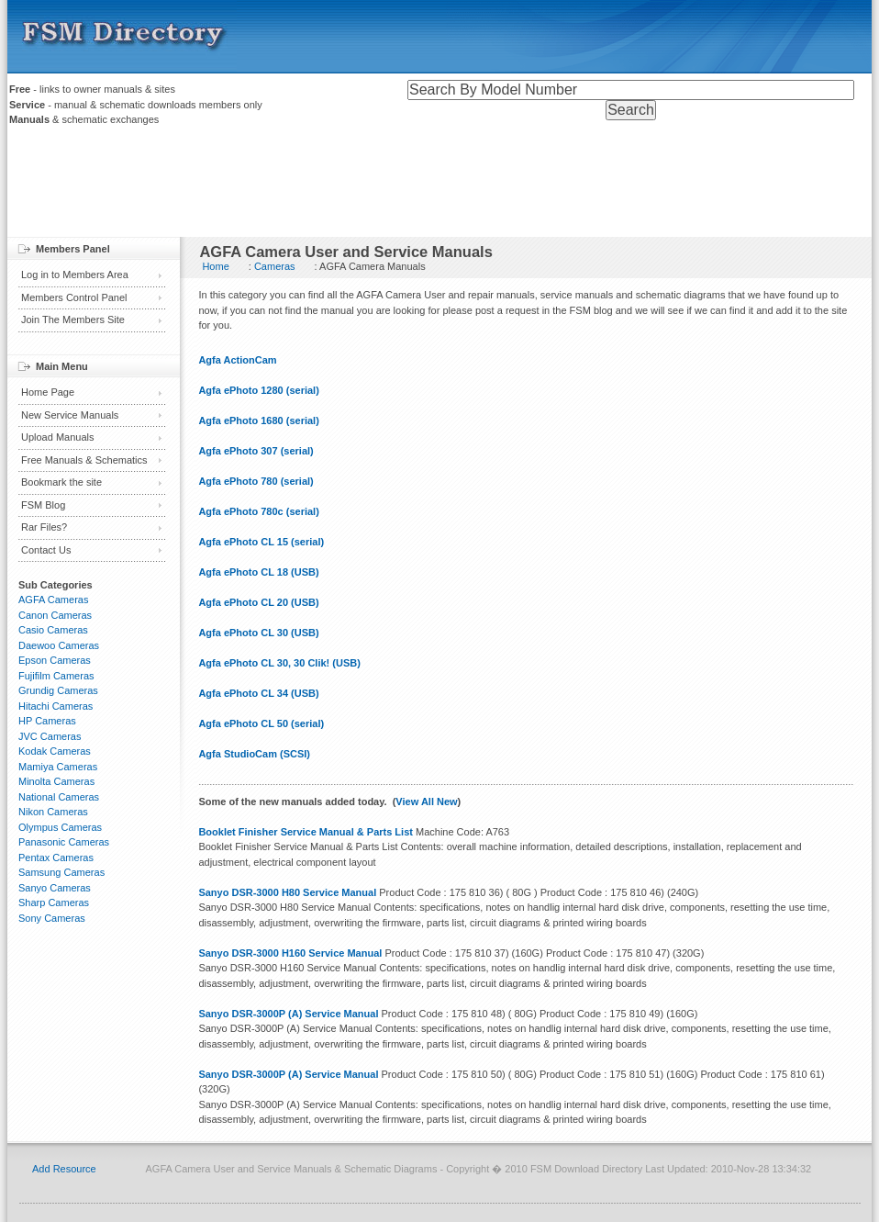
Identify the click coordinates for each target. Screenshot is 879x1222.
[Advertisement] (439, 186)
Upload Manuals (58, 437)
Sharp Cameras (53, 902)
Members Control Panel (74, 297)
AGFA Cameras (53, 599)
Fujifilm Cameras (56, 675)
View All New (426, 801)
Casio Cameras (53, 629)
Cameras (274, 266)
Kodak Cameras (54, 751)
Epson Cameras (54, 660)
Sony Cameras (51, 918)
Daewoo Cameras (58, 645)
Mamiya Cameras (57, 766)
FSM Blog (43, 504)
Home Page (47, 392)
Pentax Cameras (56, 857)
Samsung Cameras (61, 872)
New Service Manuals (69, 414)
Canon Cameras (55, 615)
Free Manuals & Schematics (84, 459)
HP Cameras (47, 720)
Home (215, 266)
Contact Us (46, 549)
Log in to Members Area (74, 274)
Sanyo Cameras (54, 887)
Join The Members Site (73, 319)
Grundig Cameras (58, 690)
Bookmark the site (61, 482)
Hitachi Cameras (55, 706)
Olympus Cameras (60, 827)
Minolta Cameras (56, 781)
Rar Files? (44, 527)
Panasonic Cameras (63, 841)
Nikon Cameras (53, 811)
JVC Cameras (49, 736)
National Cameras (58, 796)
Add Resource (64, 1168)
